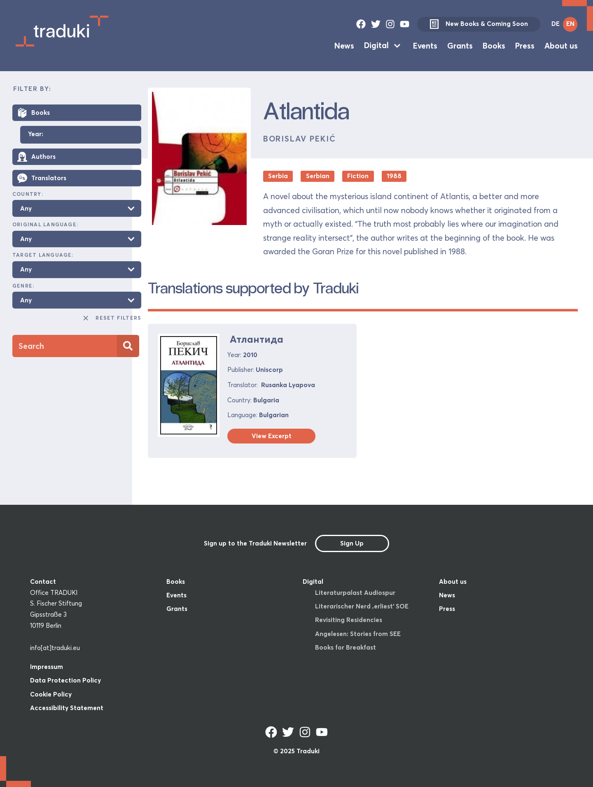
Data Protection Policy (65, 680)
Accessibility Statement (66, 708)
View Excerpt (272, 436)
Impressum (46, 667)
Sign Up (352, 543)
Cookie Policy (51, 694)
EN (570, 24)
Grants (460, 45)
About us (561, 45)
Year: (35, 134)
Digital (376, 45)
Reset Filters (112, 318)
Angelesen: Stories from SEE (358, 634)
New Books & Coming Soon (479, 24)
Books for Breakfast (345, 647)
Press (525, 45)
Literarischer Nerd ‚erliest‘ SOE (362, 606)
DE (555, 24)
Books (494, 45)
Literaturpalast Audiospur (355, 593)
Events (425, 45)
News (344, 45)
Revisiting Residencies (348, 620)
